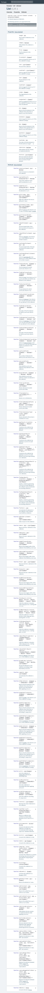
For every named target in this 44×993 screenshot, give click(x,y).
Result (23, 422)
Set (25, 841)
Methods (24, 12)
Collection (11, 17)
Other (23, 516)
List (24, 64)
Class (25, 413)
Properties (17, 12)
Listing (21, 864)
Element (24, 15)
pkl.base (18, 5)
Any (31, 168)
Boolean (27, 42)
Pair (20, 196)
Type (31, 412)
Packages (4, 2)
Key (25, 660)
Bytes (27, 987)
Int (25, 35)
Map (32, 662)
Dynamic (29, 871)
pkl (14, 5)
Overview (9, 12)
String (31, 823)
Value (27, 846)
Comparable (24, 682)
